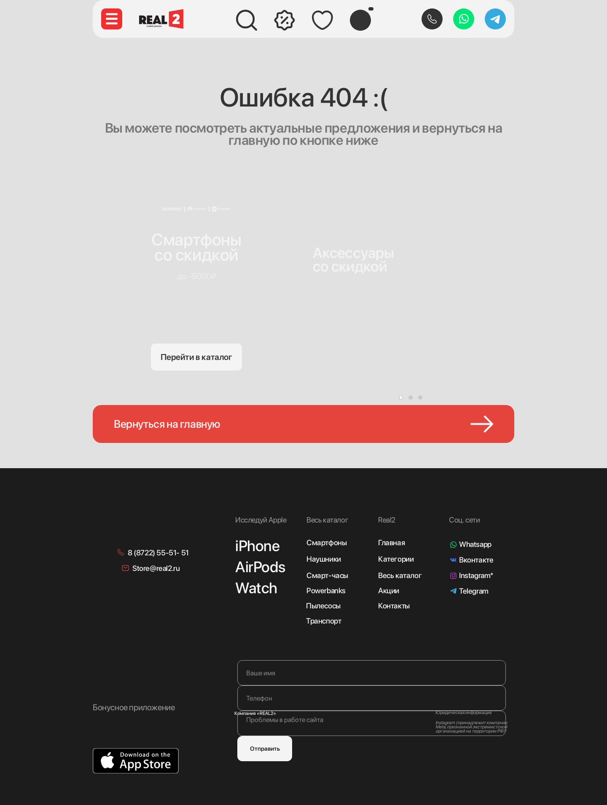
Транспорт (323, 620)
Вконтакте (476, 559)
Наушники (323, 558)
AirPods (260, 567)
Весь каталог (400, 575)
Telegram (474, 590)
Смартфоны (326, 542)
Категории (396, 558)
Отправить (265, 748)
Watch (256, 588)
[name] (371, 672)
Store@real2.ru (156, 568)
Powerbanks (326, 590)
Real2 (386, 519)
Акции (388, 590)
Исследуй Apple (260, 519)
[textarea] (371, 723)
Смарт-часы (327, 575)
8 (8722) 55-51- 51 (158, 552)
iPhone (257, 546)
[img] (357, 232)
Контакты (394, 605)
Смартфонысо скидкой (196, 246)
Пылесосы (323, 605)
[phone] (371, 698)
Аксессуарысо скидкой (353, 259)
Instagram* (476, 575)
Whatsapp (475, 544)
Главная (391, 542)
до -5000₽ (196, 276)
